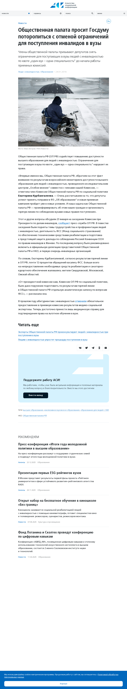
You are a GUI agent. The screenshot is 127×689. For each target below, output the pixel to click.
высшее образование (33, 410)
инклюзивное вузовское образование (62, 410)
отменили (81, 301)
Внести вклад (36, 395)
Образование (46, 72)
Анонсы (21, 462)
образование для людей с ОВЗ (95, 410)
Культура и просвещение (49, 522)
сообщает (64, 223)
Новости (22, 23)
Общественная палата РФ (35, 415)
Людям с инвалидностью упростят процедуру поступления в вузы (52, 339)
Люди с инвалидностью (28, 72)
